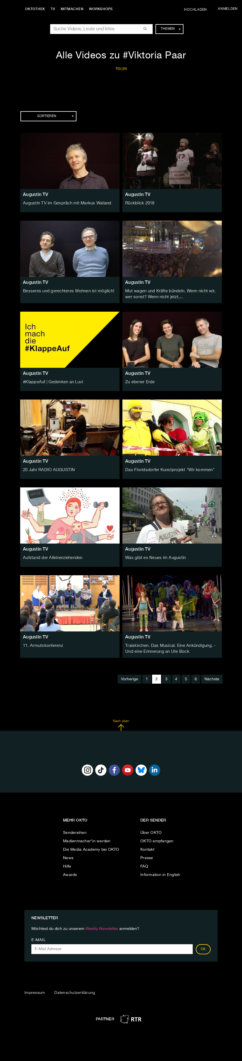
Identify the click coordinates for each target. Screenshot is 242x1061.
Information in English (160, 873)
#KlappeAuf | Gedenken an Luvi (52, 381)
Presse (146, 856)
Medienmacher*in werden (87, 839)
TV (54, 9)
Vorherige (129, 677)
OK (203, 947)
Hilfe (67, 864)
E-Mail (38, 938)
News (68, 856)
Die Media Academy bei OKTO (91, 848)
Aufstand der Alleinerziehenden (52, 557)
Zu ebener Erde (139, 381)
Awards (70, 873)
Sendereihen (75, 831)
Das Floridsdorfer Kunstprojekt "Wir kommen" (167, 469)
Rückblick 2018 (139, 203)
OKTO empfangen (157, 839)
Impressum (34, 991)
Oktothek (36, 9)
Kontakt (147, 848)
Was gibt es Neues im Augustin (153, 557)
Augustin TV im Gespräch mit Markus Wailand (65, 203)
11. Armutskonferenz (42, 645)
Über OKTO (151, 831)
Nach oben (121, 723)
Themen (171, 29)
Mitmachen (73, 9)
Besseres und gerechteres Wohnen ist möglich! (66, 291)
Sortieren (55, 116)
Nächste (211, 677)
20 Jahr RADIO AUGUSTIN (48, 469)
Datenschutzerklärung (74, 991)
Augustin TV (35, 194)
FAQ (144, 864)
